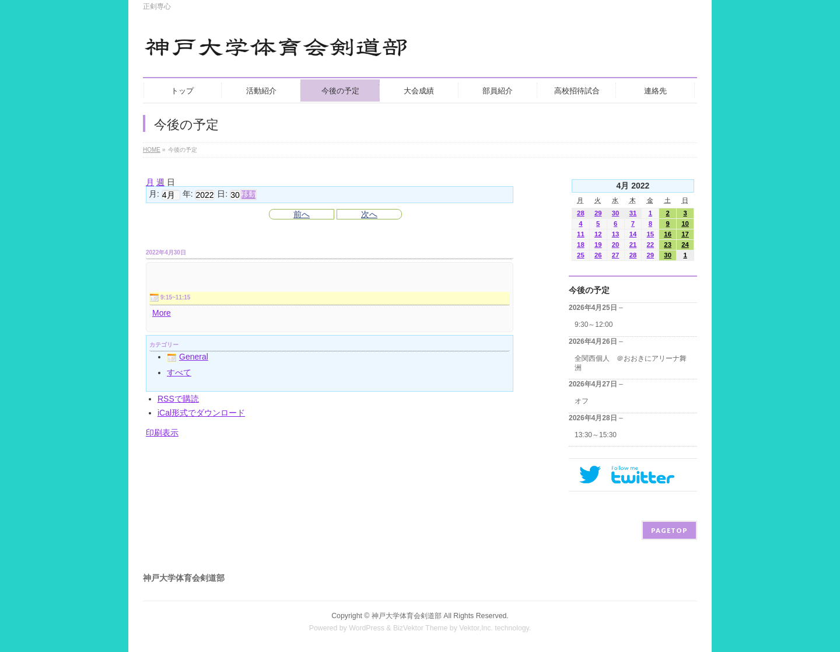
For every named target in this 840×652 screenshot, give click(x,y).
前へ (301, 214)
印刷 (162, 432)
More (161, 313)
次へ (369, 214)
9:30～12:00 (593, 324)
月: (154, 194)
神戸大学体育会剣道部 (407, 616)
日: (222, 194)
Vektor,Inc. (476, 628)
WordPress (366, 628)
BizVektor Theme (420, 628)
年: (188, 194)
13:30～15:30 (596, 435)
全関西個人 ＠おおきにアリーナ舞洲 (631, 363)
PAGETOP (669, 530)
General (187, 356)
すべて (179, 372)
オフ (582, 401)
